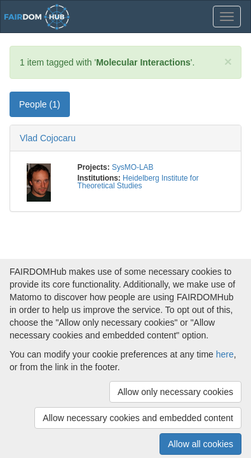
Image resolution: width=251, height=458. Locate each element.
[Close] (228, 61)
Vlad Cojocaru (48, 138)
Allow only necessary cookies (175, 392)
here (225, 354)
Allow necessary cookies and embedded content (138, 418)
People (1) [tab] (39, 104)
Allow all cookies (200, 444)
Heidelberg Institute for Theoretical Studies (138, 182)
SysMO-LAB (132, 167)
